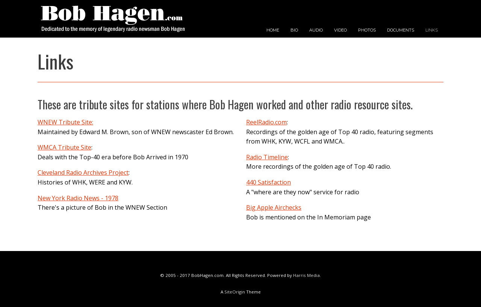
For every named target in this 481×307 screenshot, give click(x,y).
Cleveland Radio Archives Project (83, 172)
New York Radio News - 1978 (78, 198)
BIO (294, 30)
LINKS (431, 30)
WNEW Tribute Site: (65, 122)
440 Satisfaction (268, 182)
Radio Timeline (267, 157)
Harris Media (306, 275)
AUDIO (316, 30)
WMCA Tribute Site (64, 147)
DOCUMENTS (400, 30)
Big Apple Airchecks (273, 207)
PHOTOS (367, 30)
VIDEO (340, 30)
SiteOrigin (234, 292)
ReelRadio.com (266, 122)
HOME (272, 30)
